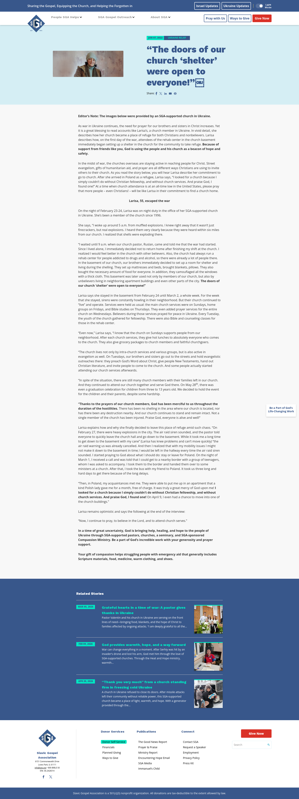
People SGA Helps (65, 17)
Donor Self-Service (113, 742)
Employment (191, 752)
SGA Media (145, 763)
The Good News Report (152, 742)
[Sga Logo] (36, 22)
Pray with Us (215, 17)
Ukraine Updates (236, 6)
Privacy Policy (191, 758)
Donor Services (112, 731)
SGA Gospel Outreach (115, 17)
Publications (146, 731)
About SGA (159, 17)
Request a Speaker (194, 747)
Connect (188, 731)
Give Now (262, 17)
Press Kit (188, 763)
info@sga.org (40, 767)
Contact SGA (190, 742)
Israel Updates (207, 6)
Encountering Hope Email (154, 758)
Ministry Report (147, 752)
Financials (108, 747)
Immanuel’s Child (149, 768)
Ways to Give (239, 17)
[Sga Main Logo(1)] (47, 738)
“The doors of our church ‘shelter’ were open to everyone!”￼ (186, 66)
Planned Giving (111, 752)
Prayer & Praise (147, 747)
